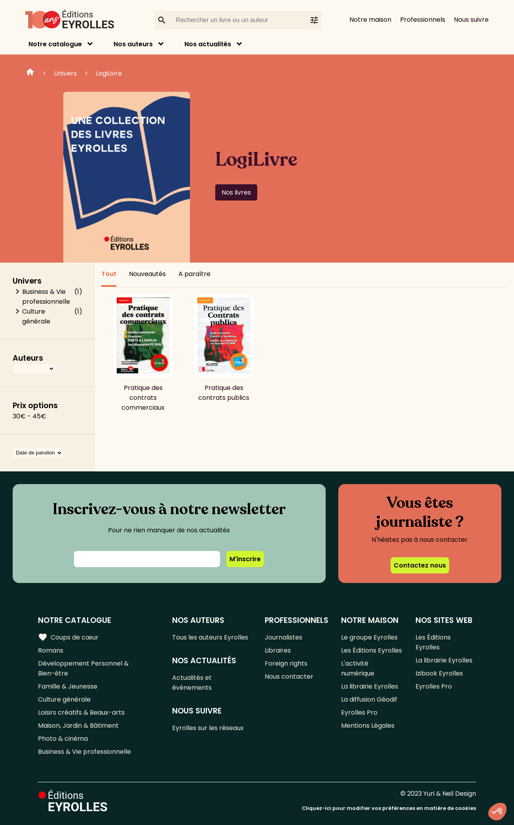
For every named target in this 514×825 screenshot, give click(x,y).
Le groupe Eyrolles (369, 637)
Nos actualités (207, 44)
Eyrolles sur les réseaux (208, 727)
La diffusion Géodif (369, 699)
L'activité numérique (357, 668)
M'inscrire (245, 559)
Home (30, 73)
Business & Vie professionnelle (46, 296)
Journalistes (283, 637)
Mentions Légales (368, 725)
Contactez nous (420, 565)
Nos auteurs (133, 44)
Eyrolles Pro (359, 712)
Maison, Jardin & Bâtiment (78, 725)
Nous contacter (289, 676)
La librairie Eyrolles (369, 686)
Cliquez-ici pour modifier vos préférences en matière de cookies (389, 808)
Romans (50, 650)
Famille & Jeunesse (67, 686)
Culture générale (36, 316)
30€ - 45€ (29, 416)
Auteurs (28, 358)
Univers (65, 73)
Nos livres (236, 192)
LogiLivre (109, 73)
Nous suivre (471, 19)
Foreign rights (286, 663)
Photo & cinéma (63, 738)
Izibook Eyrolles (439, 673)
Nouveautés (147, 273)
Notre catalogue (55, 44)
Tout (108, 273)
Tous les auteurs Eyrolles (210, 637)
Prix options (35, 405)
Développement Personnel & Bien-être (83, 668)
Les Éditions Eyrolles (371, 650)
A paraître (194, 273)
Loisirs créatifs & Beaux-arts (81, 712)
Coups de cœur (68, 637)
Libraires (278, 650)
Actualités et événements (192, 682)
